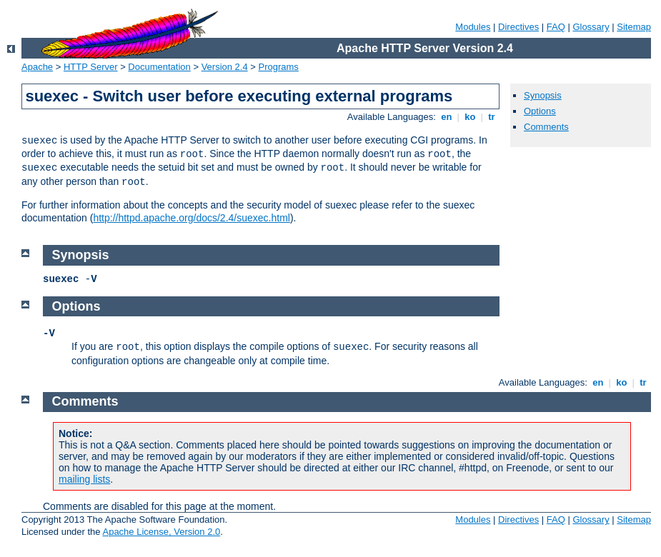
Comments (546, 126)
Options (540, 111)
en (446, 116)
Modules (472, 26)
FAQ (556, 26)
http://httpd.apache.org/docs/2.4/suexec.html (191, 218)
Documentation (159, 66)
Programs (279, 66)
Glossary (590, 26)
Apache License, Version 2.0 (161, 531)
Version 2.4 (225, 66)
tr (492, 116)
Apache (37, 66)
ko (470, 116)
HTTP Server (91, 66)
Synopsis (543, 95)
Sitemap (634, 26)
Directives (518, 26)
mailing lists (84, 479)
